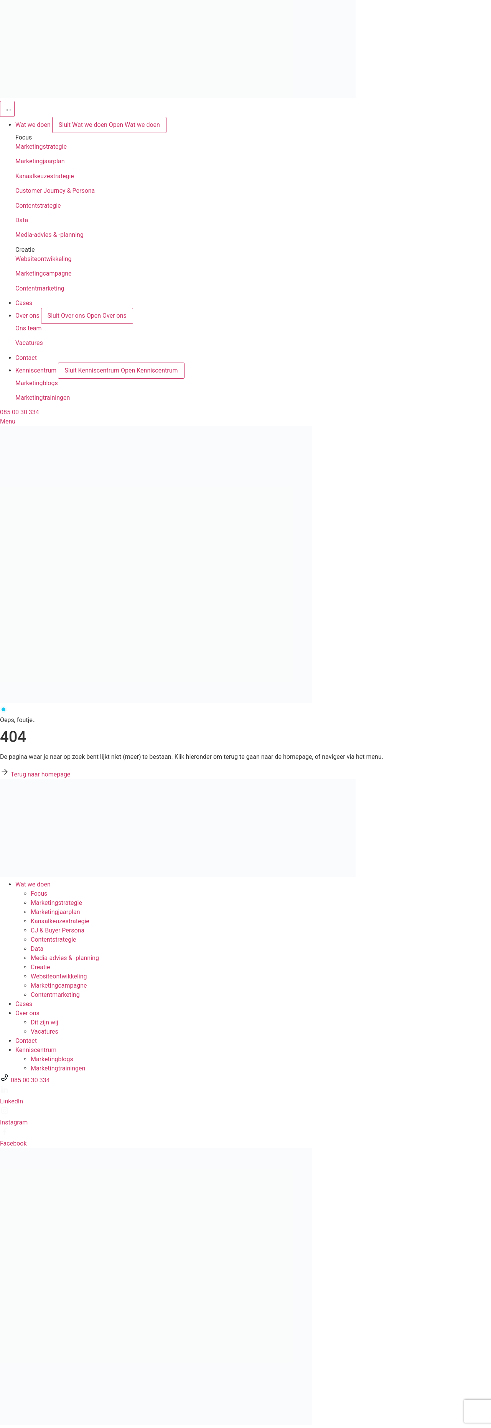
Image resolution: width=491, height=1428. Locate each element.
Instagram (14, 1122)
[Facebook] (4, 1134)
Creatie (40, 967)
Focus (39, 893)
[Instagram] (4, 1113)
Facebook (13, 1143)
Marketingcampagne (43, 273)
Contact (26, 1040)
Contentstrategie (38, 205)
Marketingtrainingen (42, 397)
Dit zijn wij (44, 1022)
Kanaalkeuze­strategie (60, 921)
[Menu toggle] (7, 109)
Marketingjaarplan (40, 161)
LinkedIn (11, 1101)
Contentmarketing (39, 288)
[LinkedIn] (4, 1092)
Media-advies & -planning (49, 234)
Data (21, 220)
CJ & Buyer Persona (57, 930)
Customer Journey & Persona (55, 190)
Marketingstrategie (41, 146)
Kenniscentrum (35, 1050)
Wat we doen (33, 884)
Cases (23, 1004)
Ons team (28, 328)
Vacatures (29, 342)
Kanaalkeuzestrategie (44, 176)
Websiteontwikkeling (43, 259)
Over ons (27, 1013)
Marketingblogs (36, 383)
